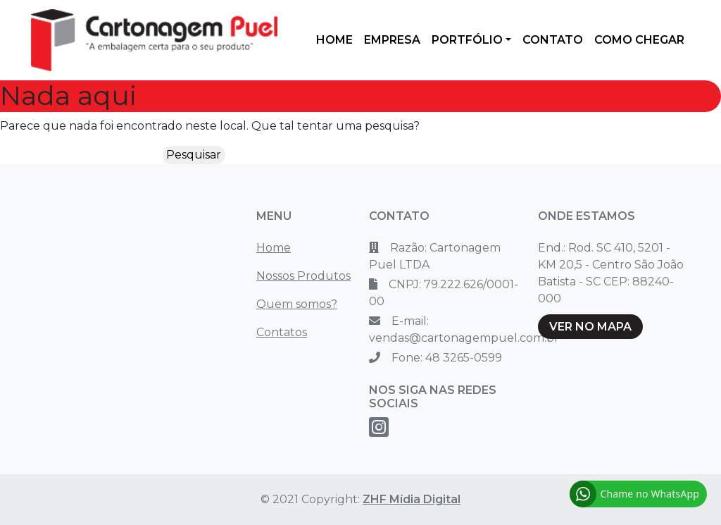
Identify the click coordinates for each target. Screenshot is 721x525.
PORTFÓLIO (467, 40)
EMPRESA (392, 40)
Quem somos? (296, 304)
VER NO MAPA (590, 326)
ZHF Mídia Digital (411, 499)
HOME (334, 40)
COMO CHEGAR (639, 40)
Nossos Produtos (303, 276)
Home (273, 247)
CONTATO (552, 40)
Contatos (281, 332)
